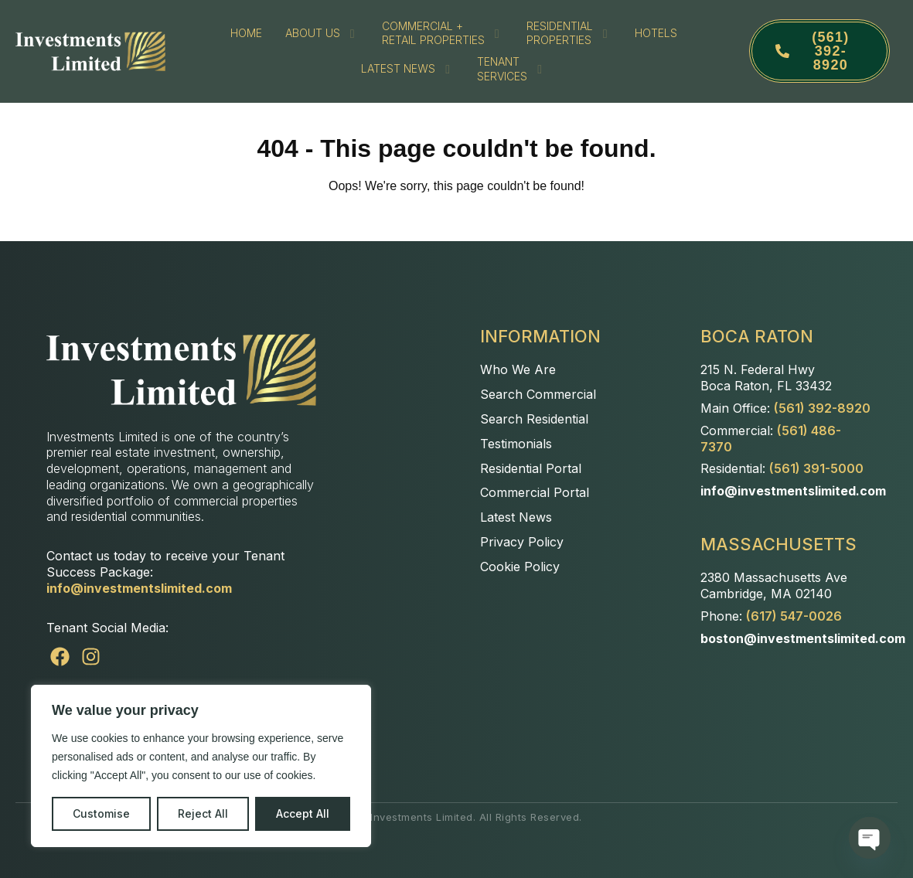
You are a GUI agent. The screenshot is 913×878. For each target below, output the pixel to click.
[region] (201, 766)
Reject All (203, 813)
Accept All (302, 813)
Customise (101, 813)
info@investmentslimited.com (139, 588)
